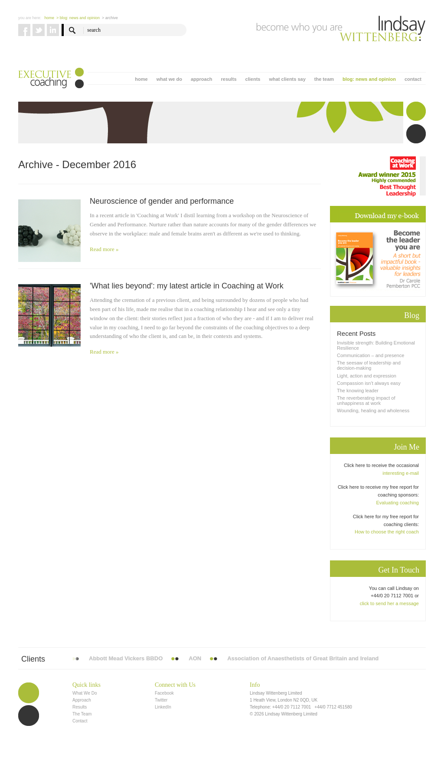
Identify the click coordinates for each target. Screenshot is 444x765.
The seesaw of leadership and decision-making (369, 365)
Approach (81, 700)
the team (324, 79)
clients (253, 79)
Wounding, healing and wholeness (373, 410)
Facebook (164, 693)
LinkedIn (163, 707)
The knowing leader (358, 390)
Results (79, 707)
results (228, 79)
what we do (169, 79)
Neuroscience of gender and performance (162, 201)
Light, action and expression (366, 375)
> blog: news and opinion (78, 18)
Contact (79, 721)
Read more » (104, 249)
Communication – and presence (370, 355)
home (141, 79)
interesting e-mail (400, 473)
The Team (81, 714)
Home (50, 18)
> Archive (110, 18)
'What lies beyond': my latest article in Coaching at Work (187, 285)
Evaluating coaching (397, 502)
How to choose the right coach (387, 531)
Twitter (161, 700)
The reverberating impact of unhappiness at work (366, 400)
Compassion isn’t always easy (369, 383)
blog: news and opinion (369, 79)
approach (201, 79)
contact (413, 79)
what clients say (287, 79)
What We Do (84, 693)
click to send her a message (389, 603)
